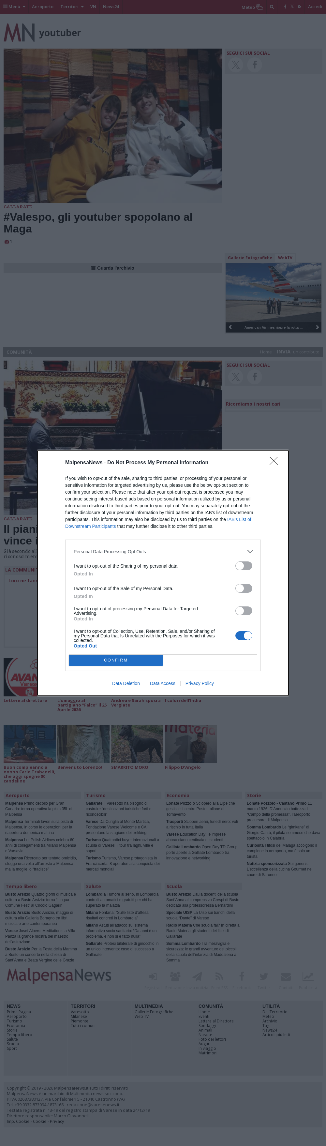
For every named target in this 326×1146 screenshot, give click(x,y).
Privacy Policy (199, 683)
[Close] (276, 463)
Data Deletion (126, 683)
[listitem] (163, 551)
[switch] (243, 565)
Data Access (162, 683)
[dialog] (163, 573)
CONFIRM (116, 660)
